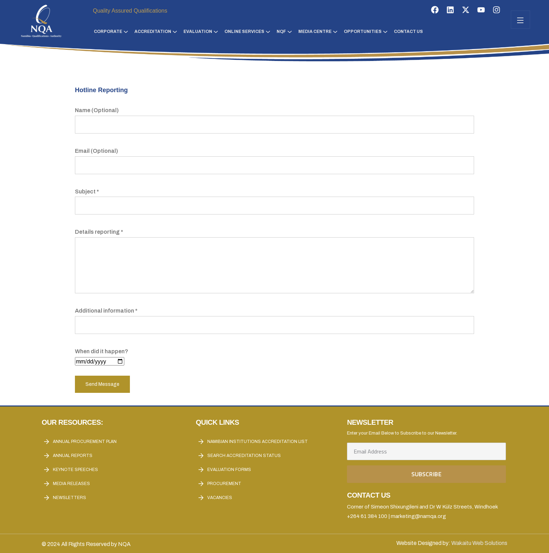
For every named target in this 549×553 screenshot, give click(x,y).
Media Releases (71, 483)
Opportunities (363, 31)
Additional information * (274, 318)
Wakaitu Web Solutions (479, 543)
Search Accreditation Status (244, 455)
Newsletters (69, 497)
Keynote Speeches (75, 469)
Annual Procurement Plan (85, 441)
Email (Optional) (274, 158)
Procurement (224, 483)
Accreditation (152, 31)
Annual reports (72, 455)
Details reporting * (274, 261)
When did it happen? (101, 356)
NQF (281, 31)
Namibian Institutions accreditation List (257, 441)
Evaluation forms (229, 469)
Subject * (274, 199)
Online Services (244, 31)
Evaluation (197, 31)
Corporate (108, 31)
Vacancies (219, 497)
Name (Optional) (274, 117)
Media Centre (315, 31)
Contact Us (408, 31)
